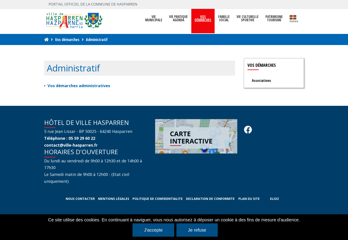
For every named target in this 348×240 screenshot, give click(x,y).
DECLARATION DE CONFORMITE (210, 199)
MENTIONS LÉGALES (113, 199)
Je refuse (197, 230)
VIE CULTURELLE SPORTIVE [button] (248, 18)
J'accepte (153, 230)
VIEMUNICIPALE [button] (153, 18)
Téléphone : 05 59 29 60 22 (69, 138)
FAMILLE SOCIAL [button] (224, 18)
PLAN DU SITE (249, 199)
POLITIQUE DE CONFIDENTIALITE (157, 199)
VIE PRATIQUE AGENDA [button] (178, 18)
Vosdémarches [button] (203, 18)
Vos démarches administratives (78, 85)
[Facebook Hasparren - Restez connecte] (248, 131)
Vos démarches (67, 39)
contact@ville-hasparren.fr (71, 145)
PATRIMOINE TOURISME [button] (274, 18)
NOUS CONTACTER (80, 199)
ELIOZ (274, 199)
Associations (261, 80)
